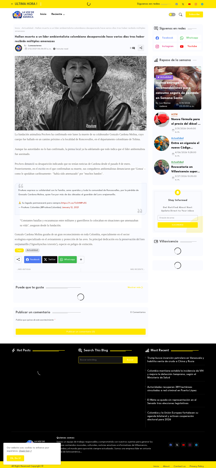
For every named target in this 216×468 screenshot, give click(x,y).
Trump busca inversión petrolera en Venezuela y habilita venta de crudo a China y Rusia (175, 360)
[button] (172, 14)
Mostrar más (134, 287)
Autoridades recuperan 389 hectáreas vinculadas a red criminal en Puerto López (172, 389)
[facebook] (176, 4)
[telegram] (202, 4)
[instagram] (196, 4)
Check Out (24, 451)
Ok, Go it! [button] (15, 458)
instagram (167, 46)
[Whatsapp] (67, 259)
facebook (167, 38)
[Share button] (81, 259)
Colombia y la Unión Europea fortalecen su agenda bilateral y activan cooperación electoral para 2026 (172, 416)
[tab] (43, 14)
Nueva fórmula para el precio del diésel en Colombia (186, 122)
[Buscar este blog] (100, 360)
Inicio (43, 14)
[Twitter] (49, 259)
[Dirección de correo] (178, 218)
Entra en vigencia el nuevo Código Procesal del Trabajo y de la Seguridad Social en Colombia (185, 146)
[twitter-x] (183, 4)
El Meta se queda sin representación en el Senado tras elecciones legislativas (171, 402)
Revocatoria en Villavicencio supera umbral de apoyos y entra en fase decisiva (185, 170)
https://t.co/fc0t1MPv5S (74, 203)
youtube (192, 46)
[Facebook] (32, 259)
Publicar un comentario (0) (80, 331)
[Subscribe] (194, 14)
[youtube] (189, 4)
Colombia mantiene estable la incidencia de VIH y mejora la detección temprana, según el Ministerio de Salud (175, 374)
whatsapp (192, 38)
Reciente (56, 14)
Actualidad (27, 28)
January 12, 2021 (70, 207)
